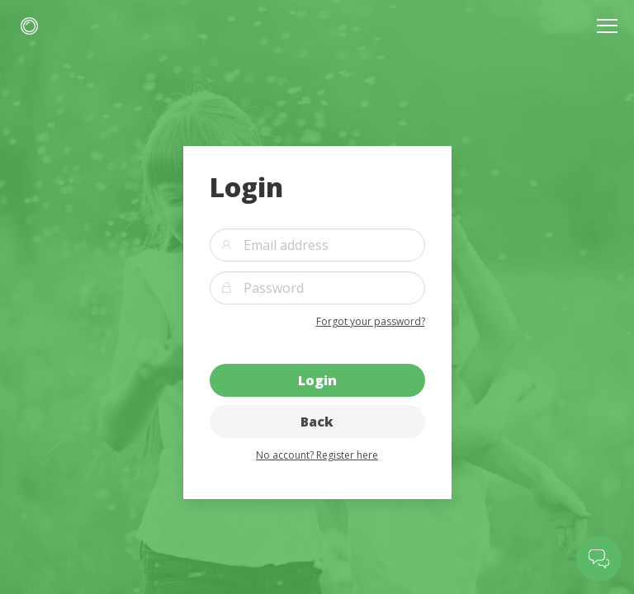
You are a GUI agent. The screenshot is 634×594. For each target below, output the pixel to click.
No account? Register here (317, 455)
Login (317, 380)
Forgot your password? (370, 321)
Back (317, 421)
